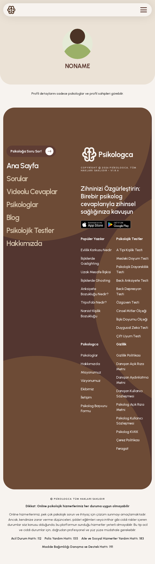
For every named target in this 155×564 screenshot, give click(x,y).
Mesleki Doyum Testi (132, 258)
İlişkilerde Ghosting (95, 280)
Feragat (122, 448)
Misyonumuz (91, 372)
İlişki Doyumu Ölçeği (132, 319)
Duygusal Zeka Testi (132, 327)
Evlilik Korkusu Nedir (96, 250)
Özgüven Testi (127, 302)
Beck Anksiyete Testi (132, 280)
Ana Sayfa (22, 166)
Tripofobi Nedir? (94, 302)
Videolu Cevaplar (31, 192)
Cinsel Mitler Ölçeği (131, 311)
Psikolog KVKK (127, 432)
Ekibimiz (87, 389)
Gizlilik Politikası (128, 355)
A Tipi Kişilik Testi (129, 250)
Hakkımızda (24, 243)
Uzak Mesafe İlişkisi (96, 272)
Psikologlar (22, 205)
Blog (12, 218)
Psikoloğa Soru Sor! (31, 151)
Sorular (17, 179)
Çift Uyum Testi (128, 336)
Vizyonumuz (90, 380)
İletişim (86, 397)
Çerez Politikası (127, 440)
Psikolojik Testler (30, 230)
